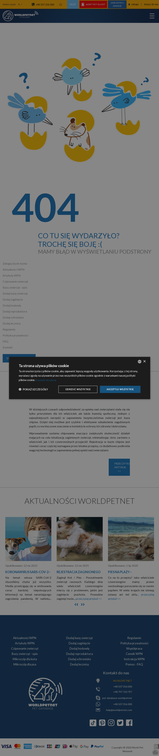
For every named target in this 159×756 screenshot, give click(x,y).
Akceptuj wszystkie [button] (119, 389)
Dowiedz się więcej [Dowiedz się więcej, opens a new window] (47, 379)
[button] (33, 389)
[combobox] (139, 361)
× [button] (144, 361)
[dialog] (79, 378)
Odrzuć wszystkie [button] (75, 389)
